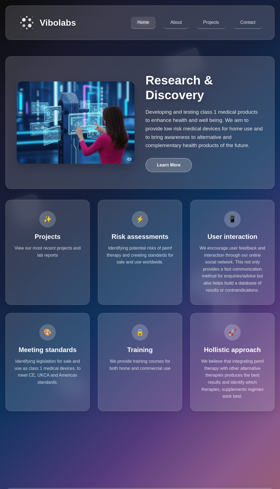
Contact (247, 22)
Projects (211, 22)
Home (143, 22)
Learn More (168, 165)
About (176, 22)
